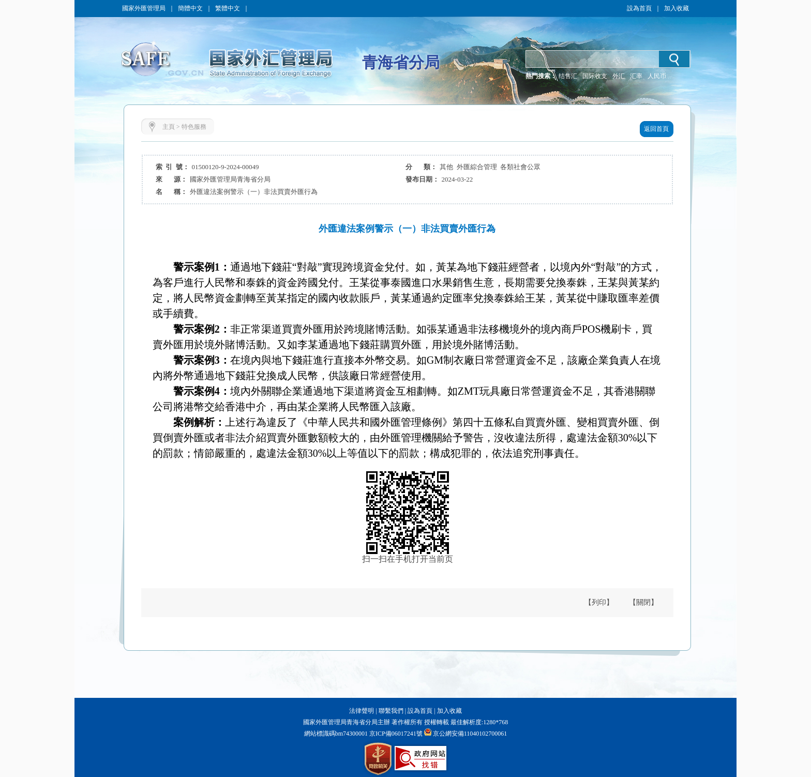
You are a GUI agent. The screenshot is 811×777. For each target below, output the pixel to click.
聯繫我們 (391, 710)
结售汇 (568, 76)
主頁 (168, 126)
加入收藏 (676, 8)
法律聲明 (361, 710)
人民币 (657, 76)
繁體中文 (227, 8)
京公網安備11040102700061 (470, 733)
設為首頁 (639, 8)
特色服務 (194, 126)
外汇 (618, 76)
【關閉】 (643, 602)
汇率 (636, 76)
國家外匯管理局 (144, 8)
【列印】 (598, 602)
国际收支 (594, 76)
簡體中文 (190, 8)
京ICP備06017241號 (395, 733)
